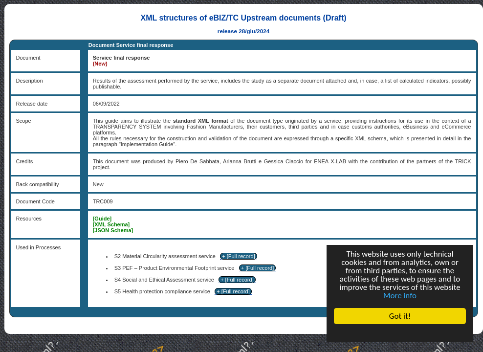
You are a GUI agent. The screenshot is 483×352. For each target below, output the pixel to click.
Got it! (400, 316)
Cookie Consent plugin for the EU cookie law (399, 333)
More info (400, 295)
